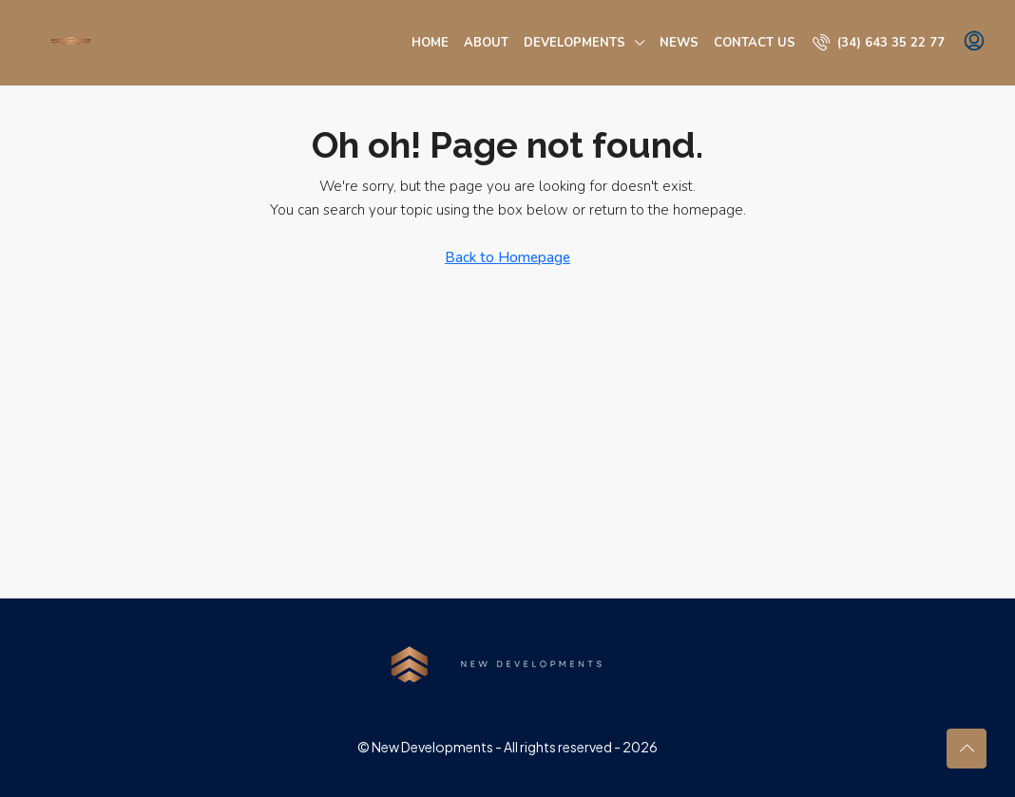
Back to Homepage (507, 257)
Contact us (754, 42)
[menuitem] (878, 43)
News (679, 42)
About (486, 42)
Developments (574, 42)
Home (430, 42)
